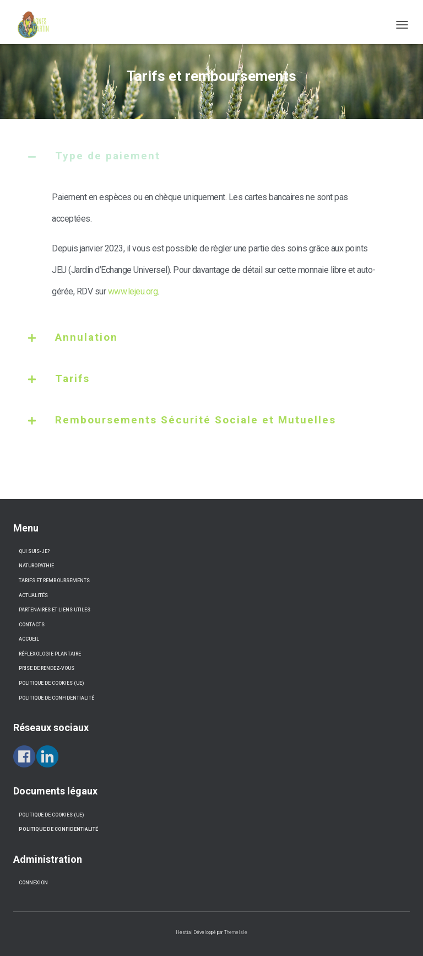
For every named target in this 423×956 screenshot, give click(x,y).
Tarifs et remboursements (54, 580)
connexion (33, 882)
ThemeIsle (235, 932)
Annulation (86, 337)
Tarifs (72, 378)
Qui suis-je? (34, 551)
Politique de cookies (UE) (51, 683)
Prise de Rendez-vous (46, 668)
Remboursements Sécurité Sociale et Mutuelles (195, 419)
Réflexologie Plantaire (50, 654)
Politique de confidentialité (56, 698)
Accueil (29, 639)
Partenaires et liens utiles (54, 610)
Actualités (33, 595)
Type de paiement (107, 155)
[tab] (211, 164)
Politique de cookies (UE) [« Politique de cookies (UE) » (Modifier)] (51, 815)
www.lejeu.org (133, 291)
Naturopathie (36, 565)
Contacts (32, 624)
